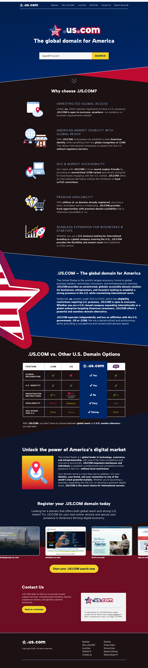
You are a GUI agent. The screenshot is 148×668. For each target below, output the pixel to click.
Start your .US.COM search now (74, 568)
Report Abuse (120, 5)
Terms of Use (109, 648)
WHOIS (92, 5)
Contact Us (106, 5)
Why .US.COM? (68, 5)
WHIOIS (85, 651)
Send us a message (34, 609)
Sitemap (107, 641)
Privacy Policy (109, 645)
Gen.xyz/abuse (114, 614)
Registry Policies (111, 651)
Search (100, 55)
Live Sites (82, 5)
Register (54, 5)
